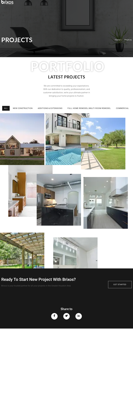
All (6, 108)
